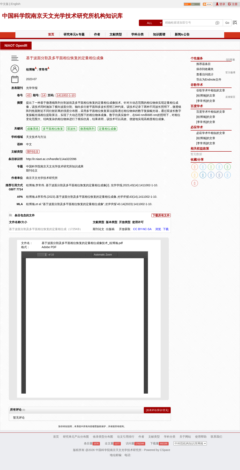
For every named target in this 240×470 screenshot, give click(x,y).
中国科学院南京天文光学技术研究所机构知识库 (62, 16)
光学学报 (32, 88)
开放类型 (124, 222)
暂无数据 (196, 154)
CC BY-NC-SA (142, 229)
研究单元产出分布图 (76, 436)
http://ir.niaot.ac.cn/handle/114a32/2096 (51, 159)
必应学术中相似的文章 (210, 133)
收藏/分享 (197, 159)
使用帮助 (201, 436)
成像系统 (33, 128)
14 (43, 95)
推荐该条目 (203, 64)
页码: (51, 95)
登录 (221, 4)
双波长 (71, 128)
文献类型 (116, 34)
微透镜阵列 (87, 128)
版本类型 (111, 222)
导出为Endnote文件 (208, 79)
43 (28, 95)
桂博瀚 (30, 69)
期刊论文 (33, 151)
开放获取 (124, 229)
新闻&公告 (182, 34)
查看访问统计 (205, 74)
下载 (166, 229)
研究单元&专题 (74, 34)
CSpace (165, 450)
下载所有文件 (161, 215)
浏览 (158, 229)
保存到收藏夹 (205, 69)
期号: (36, 95)
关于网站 (185, 436)
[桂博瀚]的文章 (205, 95)
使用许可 (138, 222)
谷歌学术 (197, 84)
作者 (97, 34)
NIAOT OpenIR (16, 45)
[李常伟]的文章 (205, 100)
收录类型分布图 (103, 436)
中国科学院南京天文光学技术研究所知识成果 (54, 166)
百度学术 (197, 106)
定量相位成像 (107, 128)
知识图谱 (159, 34)
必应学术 (197, 127)
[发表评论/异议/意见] (157, 410)
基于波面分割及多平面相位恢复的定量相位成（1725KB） (45, 229)
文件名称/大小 (18, 222)
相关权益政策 (200, 148)
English (15, 4)
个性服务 (197, 58)
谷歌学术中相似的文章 (210, 90)
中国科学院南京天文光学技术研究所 (119, 450)
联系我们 (216, 436)
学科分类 (137, 34)
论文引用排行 (125, 436)
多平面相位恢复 (53, 128)
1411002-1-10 (66, 95)
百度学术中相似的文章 (210, 111)
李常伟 (43, 69)
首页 (51, 34)
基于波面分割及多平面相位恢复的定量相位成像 (65, 58)
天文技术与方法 (36, 137)
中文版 (4, 4)
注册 (233, 4)
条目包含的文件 (25, 215)
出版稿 (110, 229)
